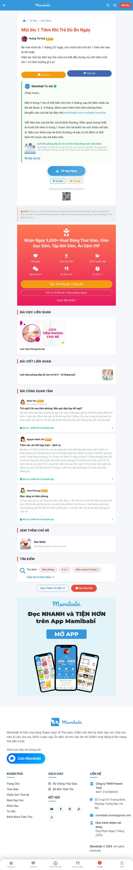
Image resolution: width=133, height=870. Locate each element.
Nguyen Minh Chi (39, 439)
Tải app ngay (66, 171)
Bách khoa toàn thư (19, 817)
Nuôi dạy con (15, 800)
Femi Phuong (37, 490)
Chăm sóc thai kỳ (18, 794)
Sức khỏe (46, 20)
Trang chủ (13, 783)
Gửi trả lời (32, 158)
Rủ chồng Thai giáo (62, 783)
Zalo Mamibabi (24, 758)
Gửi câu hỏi (84, 588)
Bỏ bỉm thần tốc (61, 789)
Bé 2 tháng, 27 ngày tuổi (37, 404)
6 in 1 (65, 569)
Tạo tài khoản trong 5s (66, 284)
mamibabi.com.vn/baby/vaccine (85, 112)
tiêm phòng (48, 569)
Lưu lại (43, 74)
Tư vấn (33, 20)
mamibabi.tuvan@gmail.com (113, 815)
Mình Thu (35, 401)
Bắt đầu (125, 5)
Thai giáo (13, 789)
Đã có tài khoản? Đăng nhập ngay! (66, 292)
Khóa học (13, 805)
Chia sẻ (89, 73)
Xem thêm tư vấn (53, 588)
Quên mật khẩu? (66, 300)
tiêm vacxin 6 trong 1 (87, 569)
